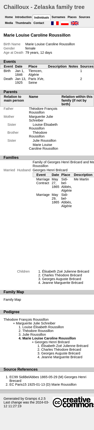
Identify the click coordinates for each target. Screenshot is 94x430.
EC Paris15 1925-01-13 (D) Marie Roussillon (43, 384)
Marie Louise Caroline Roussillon (43, 146)
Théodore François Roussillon (43, 110)
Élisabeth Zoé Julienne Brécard (65, 271)
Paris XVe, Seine (36, 80)
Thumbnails (23, 23)
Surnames (58, 17)
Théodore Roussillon (38, 134)
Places (72, 17)
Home (9, 17)
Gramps (31, 398)
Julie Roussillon (44, 140)
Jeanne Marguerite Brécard (62, 283)
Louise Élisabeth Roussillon (43, 126)
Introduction (23, 17)
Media (9, 23)
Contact (38, 23)
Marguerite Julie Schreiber (41, 118)
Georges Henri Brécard (50, 170)
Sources (84, 17)
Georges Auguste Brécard (61, 279)
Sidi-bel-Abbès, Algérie (66, 184)
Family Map (12, 299)
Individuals (41, 17)
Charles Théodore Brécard (62, 275)
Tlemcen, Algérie (35, 72)
